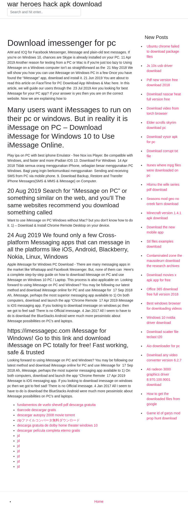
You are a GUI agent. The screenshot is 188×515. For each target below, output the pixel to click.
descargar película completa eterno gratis (48, 430)
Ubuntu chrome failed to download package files (163, 51)
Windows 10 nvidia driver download (161, 320)
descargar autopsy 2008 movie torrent (46, 415)
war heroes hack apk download (54, 4)
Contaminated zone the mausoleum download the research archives (164, 261)
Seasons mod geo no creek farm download (163, 201)
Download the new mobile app (161, 229)
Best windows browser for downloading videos (164, 305)
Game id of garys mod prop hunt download (163, 415)
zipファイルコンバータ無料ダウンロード (48, 420)
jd (18, 436)
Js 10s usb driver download (160, 68)
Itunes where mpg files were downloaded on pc (164, 170)
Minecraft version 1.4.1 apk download (164, 215)
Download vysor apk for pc (162, 139)
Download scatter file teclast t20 (162, 334)
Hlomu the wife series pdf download (163, 187)
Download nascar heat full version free (164, 96)
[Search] (44, 12)
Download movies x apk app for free (161, 277)
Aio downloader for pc (163, 346)
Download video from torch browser (163, 110)
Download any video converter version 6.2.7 (164, 357)
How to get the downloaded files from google (163, 399)
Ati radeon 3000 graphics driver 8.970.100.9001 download (159, 377)
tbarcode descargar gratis (36, 410)
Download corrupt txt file (162, 153)
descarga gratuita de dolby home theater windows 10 (57, 425)
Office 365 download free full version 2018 (162, 291)
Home (98, 501)
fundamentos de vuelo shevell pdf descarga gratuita (56, 405)
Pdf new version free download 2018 (162, 82)
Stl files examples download (160, 243)
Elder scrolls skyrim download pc (161, 125)
